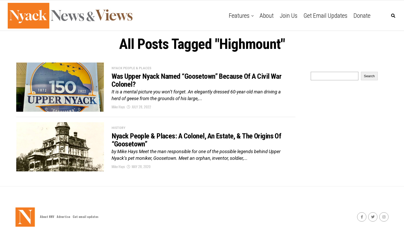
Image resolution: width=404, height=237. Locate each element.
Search (369, 76)
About (266, 15)
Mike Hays (118, 106)
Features (239, 15)
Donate (362, 15)
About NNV (47, 216)
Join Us (288, 15)
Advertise (63, 216)
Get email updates (325, 15)
